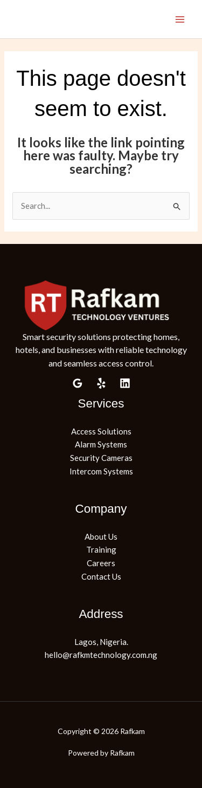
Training (101, 549)
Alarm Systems (101, 444)
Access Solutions (101, 431)
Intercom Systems (101, 471)
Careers (101, 563)
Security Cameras (101, 458)
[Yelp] (101, 383)
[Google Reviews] (77, 383)
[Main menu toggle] (180, 19)
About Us (101, 536)
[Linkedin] (125, 383)
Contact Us (101, 576)
